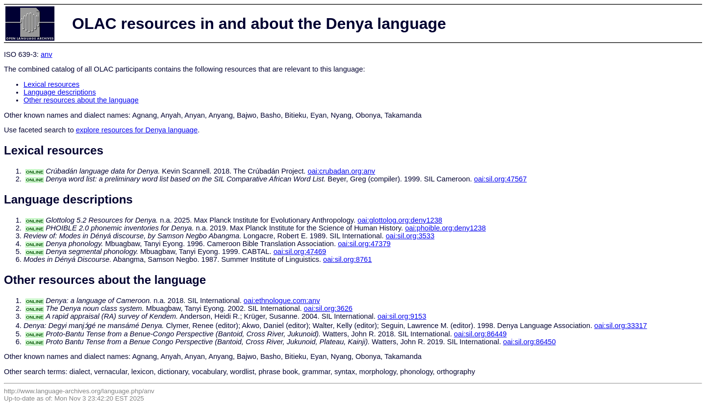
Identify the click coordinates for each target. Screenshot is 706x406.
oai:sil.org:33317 (620, 326)
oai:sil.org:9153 (402, 316)
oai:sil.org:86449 (480, 334)
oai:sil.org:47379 (364, 244)
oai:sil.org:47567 (500, 179)
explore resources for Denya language (137, 130)
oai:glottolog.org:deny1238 (399, 220)
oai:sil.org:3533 (410, 236)
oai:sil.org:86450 (529, 342)
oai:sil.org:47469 (300, 251)
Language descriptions (60, 92)
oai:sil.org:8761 (347, 259)
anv (46, 54)
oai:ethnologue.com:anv (282, 300)
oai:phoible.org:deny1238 (445, 228)
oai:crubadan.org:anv (341, 171)
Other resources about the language (81, 100)
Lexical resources (51, 84)
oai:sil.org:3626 (328, 308)
